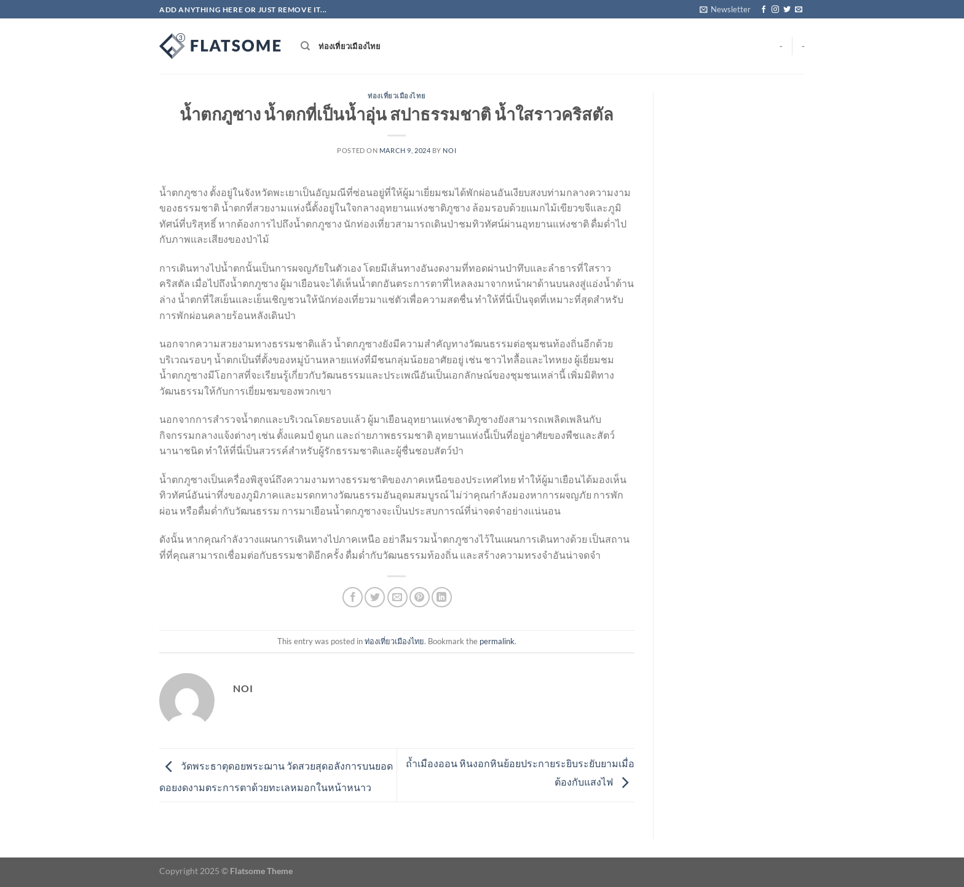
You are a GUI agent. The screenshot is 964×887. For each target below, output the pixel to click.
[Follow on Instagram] (775, 10)
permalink (497, 641)
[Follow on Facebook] (763, 10)
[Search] (305, 46)
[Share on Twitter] (375, 597)
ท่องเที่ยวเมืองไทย (349, 46)
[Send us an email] (798, 10)
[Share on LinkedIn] (442, 597)
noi (449, 150)
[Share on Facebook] (352, 597)
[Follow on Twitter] (787, 10)
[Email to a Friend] (397, 597)
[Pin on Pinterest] (419, 597)
